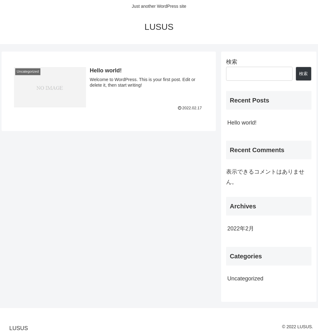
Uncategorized (245, 278)
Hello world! (242, 123)
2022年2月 (240, 228)
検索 (231, 62)
